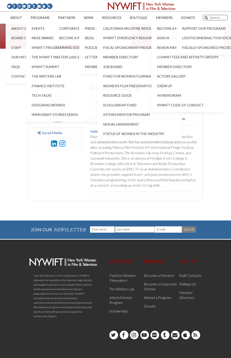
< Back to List (39, 72)
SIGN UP (188, 229)
